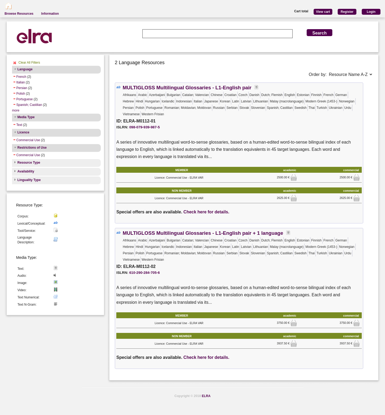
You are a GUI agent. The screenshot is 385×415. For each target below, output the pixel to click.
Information (50, 14)
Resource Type (28, 162)
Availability (25, 171)
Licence (23, 132)
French (21, 77)
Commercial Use (28, 140)
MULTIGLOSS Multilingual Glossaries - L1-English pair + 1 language (203, 233)
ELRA (206, 396)
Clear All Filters (29, 62)
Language (25, 69)
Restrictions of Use (32, 147)
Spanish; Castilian (29, 105)
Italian (20, 82)
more (15, 110)
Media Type (25, 117)
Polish (20, 93)
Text (19, 125)
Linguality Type (29, 180)
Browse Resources (19, 14)
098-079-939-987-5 (144, 127)
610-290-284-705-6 (144, 273)
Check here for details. (206, 212)
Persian (21, 88)
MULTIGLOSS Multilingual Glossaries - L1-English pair (187, 87)
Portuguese (24, 99)
